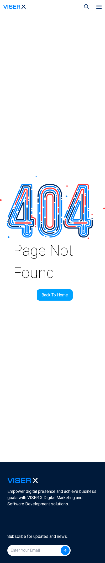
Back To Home (54, 294)
